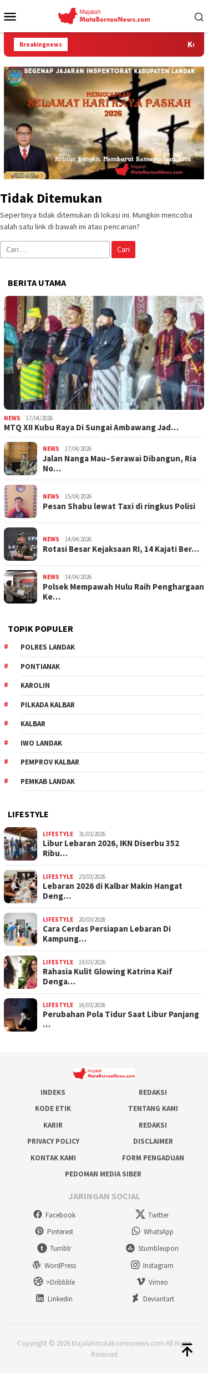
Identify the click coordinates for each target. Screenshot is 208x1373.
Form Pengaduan (153, 1158)
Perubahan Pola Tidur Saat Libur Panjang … (121, 1019)
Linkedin (54, 1299)
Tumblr (54, 1248)
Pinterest (53, 1231)
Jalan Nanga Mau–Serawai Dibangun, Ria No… (119, 464)
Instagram (152, 1265)
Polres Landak (48, 647)
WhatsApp (152, 1231)
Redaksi (153, 1092)
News (12, 418)
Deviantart (152, 1299)
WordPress (54, 1265)
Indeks (52, 1092)
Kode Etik (53, 1108)
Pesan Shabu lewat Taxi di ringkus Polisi (119, 506)
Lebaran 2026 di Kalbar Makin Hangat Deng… (112, 891)
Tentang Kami (153, 1108)
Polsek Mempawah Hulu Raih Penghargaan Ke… (123, 592)
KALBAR (33, 723)
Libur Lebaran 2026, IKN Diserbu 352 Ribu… (111, 848)
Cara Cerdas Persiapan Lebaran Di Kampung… (107, 934)
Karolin (35, 685)
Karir (53, 1125)
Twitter (152, 1215)
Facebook (54, 1215)
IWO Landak (41, 743)
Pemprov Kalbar (50, 762)
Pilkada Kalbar (48, 705)
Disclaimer (153, 1141)
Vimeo (152, 1282)
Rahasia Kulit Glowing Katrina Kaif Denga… (108, 977)
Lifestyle (58, 834)
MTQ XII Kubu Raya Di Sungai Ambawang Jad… (91, 427)
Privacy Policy (53, 1141)
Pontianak (40, 666)
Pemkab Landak (48, 781)
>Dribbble (54, 1282)
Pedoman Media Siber (103, 1174)
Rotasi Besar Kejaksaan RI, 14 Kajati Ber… (121, 549)
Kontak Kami (53, 1158)
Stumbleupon (152, 1248)
